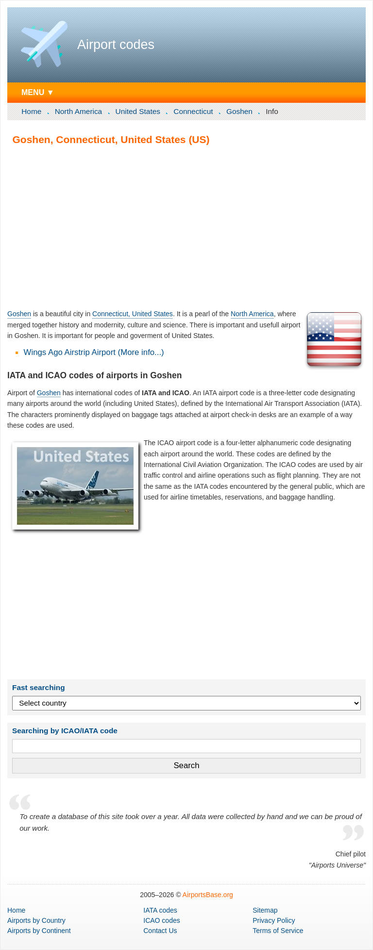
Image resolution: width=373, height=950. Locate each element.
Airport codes (115, 44)
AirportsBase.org (208, 895)
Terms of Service (278, 930)
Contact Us (160, 930)
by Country (36, 920)
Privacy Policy (274, 920)
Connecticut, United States (132, 314)
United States (138, 111)
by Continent (39, 930)
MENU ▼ (37, 92)
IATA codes (160, 910)
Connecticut (193, 111)
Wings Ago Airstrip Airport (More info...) (94, 352)
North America (78, 111)
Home (31, 111)
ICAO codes (161, 920)
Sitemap (265, 910)
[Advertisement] (186, 227)
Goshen (239, 111)
